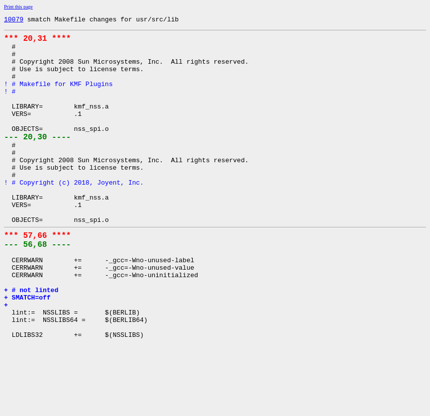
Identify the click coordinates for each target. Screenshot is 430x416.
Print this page (18, 6)
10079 (13, 20)
